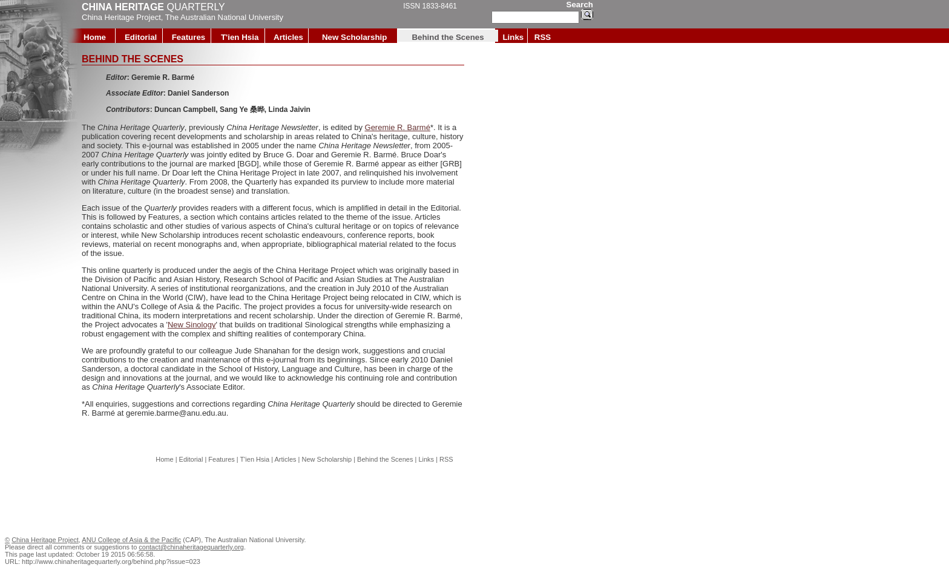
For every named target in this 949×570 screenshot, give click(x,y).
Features (189, 37)
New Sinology (192, 324)
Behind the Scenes (448, 37)
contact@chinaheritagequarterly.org (191, 547)
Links (513, 37)
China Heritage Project (121, 17)
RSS (542, 37)
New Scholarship (354, 37)
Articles (288, 37)
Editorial (141, 37)
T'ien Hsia (239, 37)
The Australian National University (224, 17)
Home (95, 37)
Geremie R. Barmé (397, 127)
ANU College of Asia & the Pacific (131, 539)
